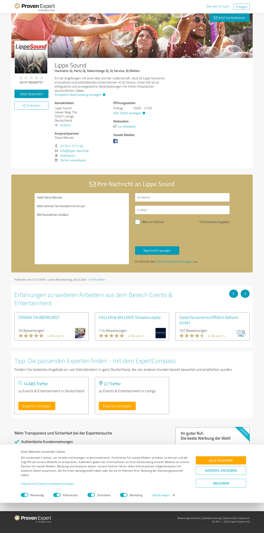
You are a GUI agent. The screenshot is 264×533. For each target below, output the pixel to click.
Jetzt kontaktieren (229, 17)
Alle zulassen (221, 490)
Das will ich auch (217, 6)
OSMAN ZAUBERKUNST (39, 317)
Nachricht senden (157, 250)
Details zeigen (161, 525)
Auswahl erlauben (221, 500)
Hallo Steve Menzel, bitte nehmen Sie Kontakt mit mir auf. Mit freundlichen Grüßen (82, 228)
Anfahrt (65, 125)
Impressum (28, 514)
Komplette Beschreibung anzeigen (79, 94)
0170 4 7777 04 (71, 146)
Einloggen (241, 7)
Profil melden (97, 279)
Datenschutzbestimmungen (56, 514)
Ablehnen (221, 513)
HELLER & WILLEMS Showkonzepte (130, 317)
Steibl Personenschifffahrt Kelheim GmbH (209, 319)
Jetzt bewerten (31, 93)
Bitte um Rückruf (153, 222)
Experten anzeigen (36, 405)
